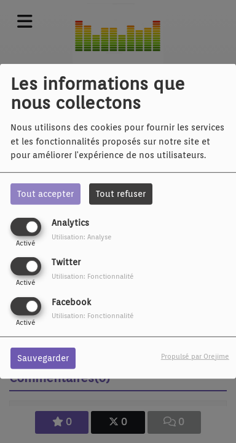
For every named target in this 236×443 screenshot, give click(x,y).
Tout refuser (121, 194)
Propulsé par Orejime (195, 355)
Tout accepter (45, 194)
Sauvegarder (43, 357)
